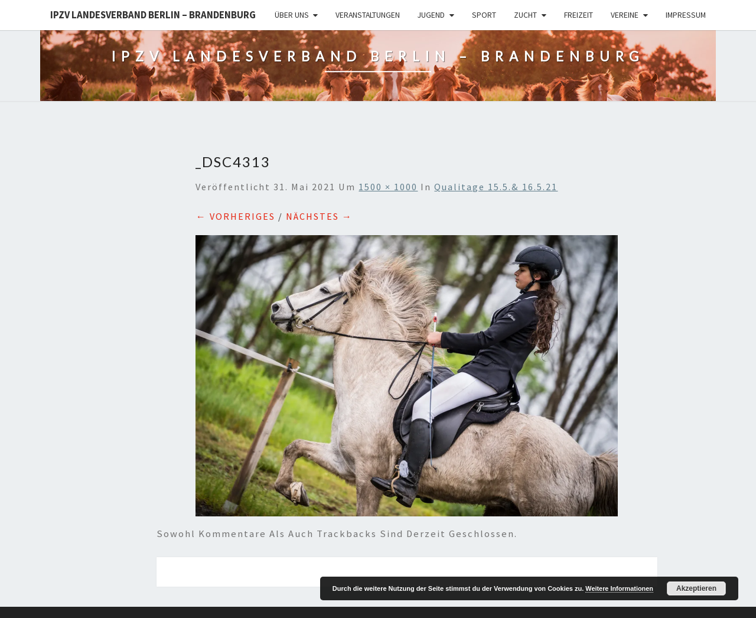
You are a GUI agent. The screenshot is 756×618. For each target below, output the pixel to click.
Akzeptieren (696, 588)
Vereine (624, 14)
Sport (484, 14)
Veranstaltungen (367, 14)
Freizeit (578, 14)
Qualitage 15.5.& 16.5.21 (496, 187)
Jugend (431, 14)
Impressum (686, 14)
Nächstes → (319, 216)
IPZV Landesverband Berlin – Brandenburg (153, 14)
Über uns (292, 14)
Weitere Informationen (619, 588)
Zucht (525, 14)
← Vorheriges (235, 216)
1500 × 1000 (388, 187)
